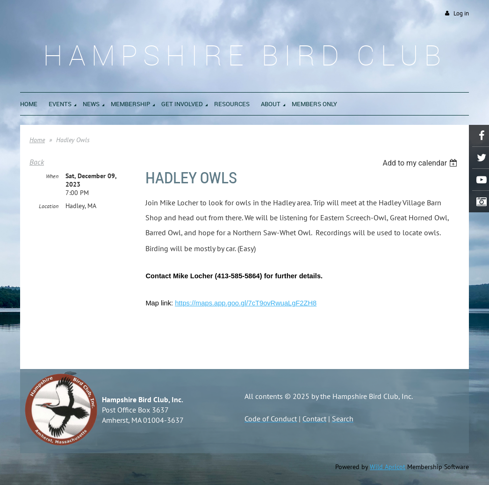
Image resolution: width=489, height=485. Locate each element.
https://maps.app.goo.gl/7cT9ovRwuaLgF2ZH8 (245, 303)
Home (37, 140)
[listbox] (421, 163)
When (52, 176)
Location (48, 206)
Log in (461, 13)
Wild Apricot (387, 467)
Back (36, 161)
